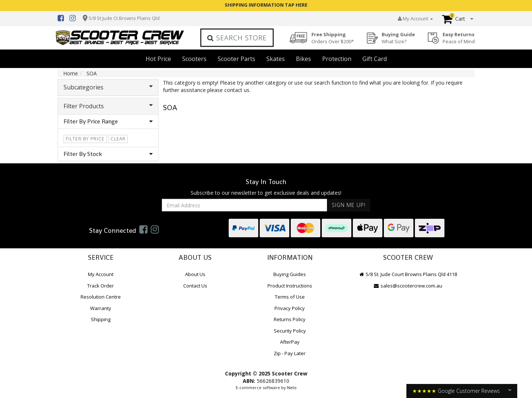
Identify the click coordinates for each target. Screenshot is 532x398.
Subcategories (108, 87)
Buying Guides (289, 274)
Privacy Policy (289, 308)
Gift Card (374, 59)
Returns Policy (290, 319)
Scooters (194, 59)
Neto (292, 387)
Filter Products (108, 106)
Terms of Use (290, 296)
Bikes (303, 59)
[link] (143, 229)
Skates (275, 59)
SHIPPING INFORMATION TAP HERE (266, 4)
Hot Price (158, 59)
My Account (100, 274)
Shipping (100, 319)
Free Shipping (332, 38)
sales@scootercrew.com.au (408, 285)
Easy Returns (459, 38)
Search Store (237, 37)
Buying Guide (398, 38)
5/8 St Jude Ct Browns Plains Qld (124, 18)
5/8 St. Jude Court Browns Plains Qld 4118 (408, 274)
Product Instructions (289, 285)
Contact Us (195, 285)
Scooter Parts (236, 59)
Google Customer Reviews (469, 390)
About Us (195, 274)
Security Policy (290, 330)
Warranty (100, 308)
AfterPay (290, 342)
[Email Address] (244, 205)
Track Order (100, 285)
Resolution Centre (101, 296)
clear (118, 139)
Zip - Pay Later (290, 353)
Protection (336, 59)
